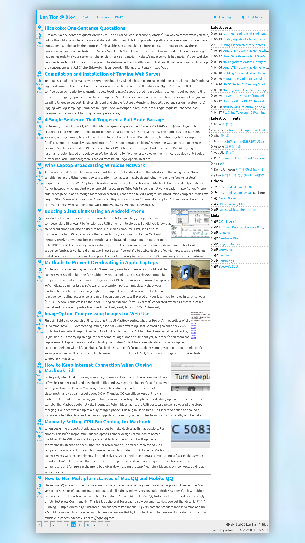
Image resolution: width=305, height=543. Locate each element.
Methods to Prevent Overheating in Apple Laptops (101, 262)
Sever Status (227, 198)
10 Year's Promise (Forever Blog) (241, 227)
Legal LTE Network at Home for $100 (248, 67)
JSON (248, 187)
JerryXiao (225, 249)
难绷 (223, 163)
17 (80, 524)
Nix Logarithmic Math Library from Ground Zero (256, 62)
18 (87, 524)
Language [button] (223, 17)
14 (59, 524)
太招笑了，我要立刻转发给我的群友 (248, 141)
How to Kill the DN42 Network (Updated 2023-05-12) (259, 101)
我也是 (225, 135)
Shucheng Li (227, 261)
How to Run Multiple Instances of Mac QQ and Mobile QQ (109, 478)
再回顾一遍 (233, 147)
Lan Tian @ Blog (58, 17)
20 (100, 524)
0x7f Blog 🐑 (228, 221)
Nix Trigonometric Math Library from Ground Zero (257, 90)
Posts (85, 17)
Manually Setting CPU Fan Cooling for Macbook (97, 422)
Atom (238, 187)
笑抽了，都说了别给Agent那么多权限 (248, 175)
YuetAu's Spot (228, 266)
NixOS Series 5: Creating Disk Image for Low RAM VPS (260, 84)
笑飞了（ (231, 152)
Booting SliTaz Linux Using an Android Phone (94, 211)
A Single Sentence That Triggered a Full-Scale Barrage (104, 120)
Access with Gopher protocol (238, 209)
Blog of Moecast (230, 244)
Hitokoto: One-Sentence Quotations (85, 28)
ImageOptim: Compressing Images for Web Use (97, 314)
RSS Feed (225, 187)
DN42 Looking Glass (232, 204)
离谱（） (228, 124)
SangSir (224, 255)
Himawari (102, 17)
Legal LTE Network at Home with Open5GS (252, 50)
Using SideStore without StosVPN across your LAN (258, 56)
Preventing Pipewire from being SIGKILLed (252, 95)
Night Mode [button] (253, 17)
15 (66, 524)
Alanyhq (224, 232)
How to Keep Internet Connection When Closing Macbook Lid (98, 367)
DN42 (119, 17)
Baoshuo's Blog (229, 238)
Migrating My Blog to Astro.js (243, 78)
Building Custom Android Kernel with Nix (251, 73)
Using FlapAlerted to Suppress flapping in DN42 (256, 45)
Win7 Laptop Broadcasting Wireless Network (95, 165)
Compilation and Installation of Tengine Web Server (102, 74)
